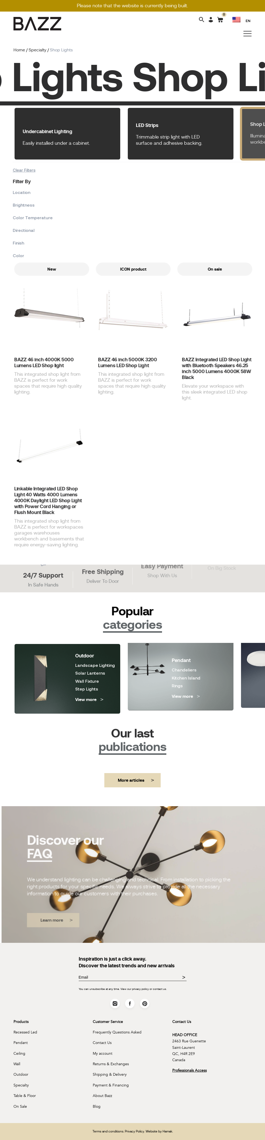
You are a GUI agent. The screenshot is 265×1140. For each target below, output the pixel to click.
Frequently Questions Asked (117, 1032)
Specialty (21, 1085)
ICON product (159, 269)
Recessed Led (25, 1032)
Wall (16, 1064)
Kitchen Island (186, 654)
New (77, 269)
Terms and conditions (107, 1131)
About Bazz (102, 1095)
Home (19, 50)
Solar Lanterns (90, 646)
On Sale (20, 1106)
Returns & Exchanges (111, 1064)
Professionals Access (189, 1070)
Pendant (20, 1042)
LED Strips (147, 125)
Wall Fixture (87, 654)
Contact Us (102, 1042)
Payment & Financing (111, 1085)
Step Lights (86, 662)
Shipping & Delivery (110, 1074)
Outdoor (20, 1074)
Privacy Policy (134, 1131)
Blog (97, 1106)
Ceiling (19, 1053)
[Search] (201, 20)
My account (102, 1053)
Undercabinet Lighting (47, 131)
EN (248, 20)
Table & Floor (24, 1095)
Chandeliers (184, 646)
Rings (177, 661)
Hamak (167, 1131)
